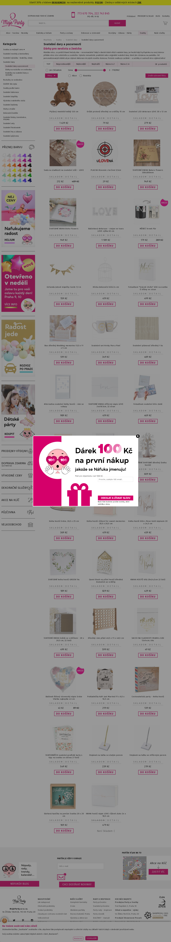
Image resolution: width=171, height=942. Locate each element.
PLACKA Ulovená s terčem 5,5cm (106, 170)
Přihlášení (131, 16)
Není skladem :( (106, 831)
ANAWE (112, 940)
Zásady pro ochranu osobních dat (52, 914)
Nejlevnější (81, 64)
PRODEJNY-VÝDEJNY (18, 451)
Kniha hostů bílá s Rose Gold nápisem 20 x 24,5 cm (147, 522)
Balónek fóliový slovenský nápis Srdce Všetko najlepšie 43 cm (64, 697)
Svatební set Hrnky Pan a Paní (105, 345)
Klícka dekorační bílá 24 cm (106, 287)
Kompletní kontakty (78, 902)
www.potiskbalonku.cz (146, 933)
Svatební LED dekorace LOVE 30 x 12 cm (148, 111)
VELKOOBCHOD (18, 524)
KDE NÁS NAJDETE (123, 899)
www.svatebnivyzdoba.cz (66, 933)
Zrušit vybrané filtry (157, 75)
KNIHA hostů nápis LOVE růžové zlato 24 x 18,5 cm (106, 814)
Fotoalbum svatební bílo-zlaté (147, 404)
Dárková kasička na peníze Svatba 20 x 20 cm (64, 814)
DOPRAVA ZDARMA (18, 463)
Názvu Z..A (124, 64)
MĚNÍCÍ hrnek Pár (148, 228)
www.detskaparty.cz (92, 933)
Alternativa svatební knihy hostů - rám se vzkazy (64, 405)
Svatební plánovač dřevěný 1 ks (148, 345)
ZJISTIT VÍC (158, 871)
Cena (95, 70)
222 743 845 (102, 13)
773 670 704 (85, 13)
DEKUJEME (57, 2)
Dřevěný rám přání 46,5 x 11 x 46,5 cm (106, 638)
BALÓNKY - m (99, 918)
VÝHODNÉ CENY (18, 476)
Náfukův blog (19, 883)
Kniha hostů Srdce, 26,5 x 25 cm (64, 521)
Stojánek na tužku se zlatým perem (106, 755)
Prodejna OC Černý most (126, 926)
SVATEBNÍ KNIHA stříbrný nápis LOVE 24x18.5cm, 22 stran (105, 405)
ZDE (139, 2)
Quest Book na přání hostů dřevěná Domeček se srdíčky (106, 580)
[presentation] (115, 489)
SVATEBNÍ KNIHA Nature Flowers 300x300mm (148, 171)
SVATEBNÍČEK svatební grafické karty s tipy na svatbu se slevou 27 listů (63, 756)
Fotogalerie (98, 926)
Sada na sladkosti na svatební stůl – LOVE (64, 170)
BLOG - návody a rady (102, 922)
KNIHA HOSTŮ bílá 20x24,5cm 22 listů (147, 579)
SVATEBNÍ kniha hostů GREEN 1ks (64, 579)
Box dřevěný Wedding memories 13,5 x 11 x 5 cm (64, 346)
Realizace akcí (76, 922)
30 (64, 2)
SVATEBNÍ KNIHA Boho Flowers (63, 228)
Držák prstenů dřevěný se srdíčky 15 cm (106, 111)
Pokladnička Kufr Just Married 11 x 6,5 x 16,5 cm (105, 697)
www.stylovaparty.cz (85, 936)
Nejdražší (96, 64)
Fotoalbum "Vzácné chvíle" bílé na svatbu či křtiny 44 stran (147, 288)
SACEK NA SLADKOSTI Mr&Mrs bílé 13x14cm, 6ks (148, 639)
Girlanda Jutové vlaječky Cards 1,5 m (64, 287)
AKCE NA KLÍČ (18, 500)
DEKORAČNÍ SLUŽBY (18, 488)
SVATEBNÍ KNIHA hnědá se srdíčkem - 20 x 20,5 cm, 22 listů (64, 639)
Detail (71, 118)
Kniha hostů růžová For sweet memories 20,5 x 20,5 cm (106, 522)
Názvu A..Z (110, 64)
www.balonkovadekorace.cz (119, 933)
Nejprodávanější (63, 64)
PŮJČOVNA (18, 512)
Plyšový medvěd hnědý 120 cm (63, 111)
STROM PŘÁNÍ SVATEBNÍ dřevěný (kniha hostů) (147, 463)
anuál (107, 918)
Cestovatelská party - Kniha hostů (148, 696)
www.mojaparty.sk (42, 933)
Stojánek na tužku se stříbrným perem (148, 755)
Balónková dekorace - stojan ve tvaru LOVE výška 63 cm (106, 229)
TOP (48, 64)
